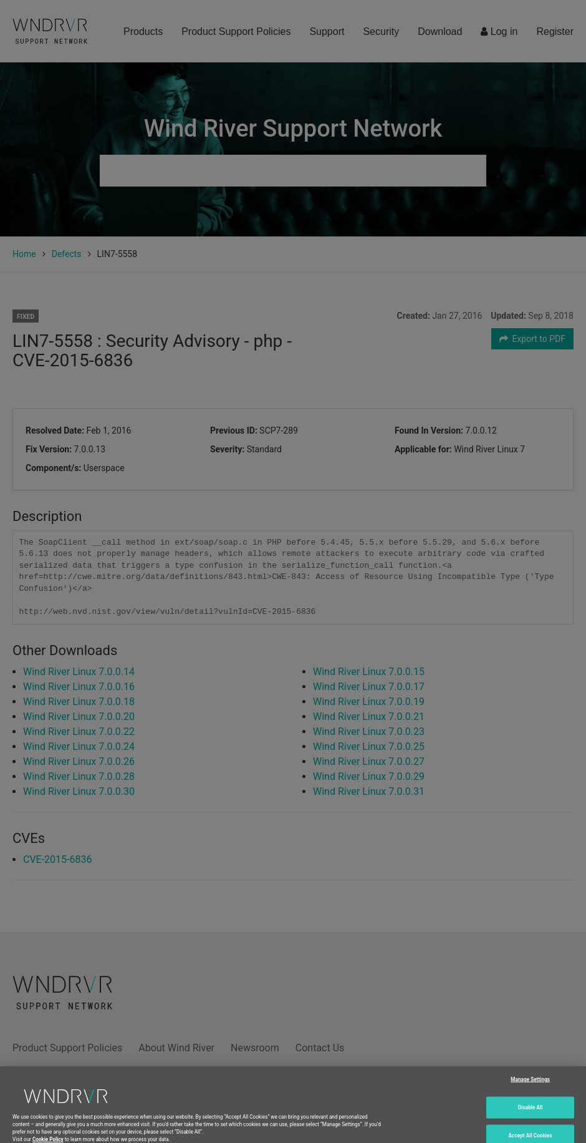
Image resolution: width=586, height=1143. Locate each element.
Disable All (530, 1117)
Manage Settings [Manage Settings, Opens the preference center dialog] (530, 1090)
